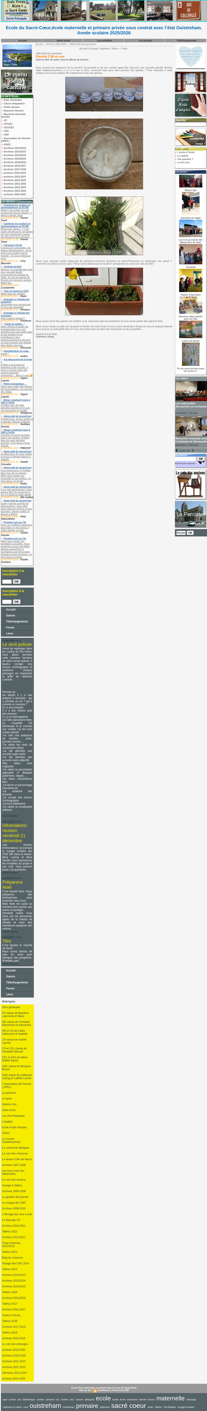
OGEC (6, 144)
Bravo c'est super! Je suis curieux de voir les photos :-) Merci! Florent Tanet (16, 213)
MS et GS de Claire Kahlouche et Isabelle (15, 1032)
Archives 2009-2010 (14, 1208)
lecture (151, 1399)
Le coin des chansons (15, 1153)
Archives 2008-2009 (14, 1191)
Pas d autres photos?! (13, 318)
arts (19, 1399)
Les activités (103, 40)
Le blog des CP (11, 1220)
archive (12, 1399)
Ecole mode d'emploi (14, 1127)
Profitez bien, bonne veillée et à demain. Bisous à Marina (17, 420)
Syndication (104, 1390)
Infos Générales (11, 100)
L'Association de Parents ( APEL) (16, 1085)
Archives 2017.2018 (13, 169)
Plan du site (85, 1390)
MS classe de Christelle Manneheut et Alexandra (16, 1023)
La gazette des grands (15, 1197)
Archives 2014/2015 (13, 158)
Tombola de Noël (12, 266)
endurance (132, 1399)
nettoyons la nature (12, 1407)
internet (143, 1399)
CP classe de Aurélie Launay (14, 1041)
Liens (7, 633)
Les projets (144, 40)
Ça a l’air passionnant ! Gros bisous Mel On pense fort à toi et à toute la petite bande (16, 492)
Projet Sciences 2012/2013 (11, 1244)
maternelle (170, 1398)
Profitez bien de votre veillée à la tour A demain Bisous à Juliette (16, 457)
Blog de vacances (12, 1257)
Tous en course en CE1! (16, 291)
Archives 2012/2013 (13, 151)
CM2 (5, 134)
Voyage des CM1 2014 (15, 1263)
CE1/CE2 (7, 127)
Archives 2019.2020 (13, 180)
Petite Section (10, 107)
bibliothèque (29, 1399)
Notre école (62, 40)
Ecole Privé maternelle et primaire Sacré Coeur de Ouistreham (103, 1388)
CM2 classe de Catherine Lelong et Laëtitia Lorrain (17, 1077)
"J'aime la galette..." (14, 324)
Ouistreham (69, 1407)
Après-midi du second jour (18, 416)
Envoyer (93, 48)
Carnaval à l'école (13, 245)
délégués (89, 1399)
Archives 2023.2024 (13, 190)
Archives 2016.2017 (13, 165)
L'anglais (7, 1121)
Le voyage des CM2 (14, 1202)
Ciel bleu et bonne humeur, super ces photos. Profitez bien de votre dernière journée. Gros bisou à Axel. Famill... (16, 440)
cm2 (72, 1399)
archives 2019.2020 (13, 176)
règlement (105, 1407)
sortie (150, 1407)
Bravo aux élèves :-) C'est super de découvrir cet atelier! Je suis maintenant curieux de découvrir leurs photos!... (17, 233)
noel (25, 1407)
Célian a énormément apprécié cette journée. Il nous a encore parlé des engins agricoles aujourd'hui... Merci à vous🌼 (17, 370)
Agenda (180, 120)
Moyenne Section (12, 110)
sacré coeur (128, 1405)
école (115, 1399)
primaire (87, 1405)
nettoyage (191, 1399)
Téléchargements (185, 40)
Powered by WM (120, 1390)
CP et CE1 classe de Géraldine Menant (14, 1050)
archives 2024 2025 (13, 194)
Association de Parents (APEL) (16, 139)
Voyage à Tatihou (12, 1185)
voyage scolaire (186, 1407)
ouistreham (45, 1405)
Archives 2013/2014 (13, 155)
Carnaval (190, 267)
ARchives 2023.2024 (14, 1372)
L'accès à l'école (185, 152)
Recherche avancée (185, 463)
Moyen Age (191, 190)
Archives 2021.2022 (13, 183)
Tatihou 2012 (9, 1231)
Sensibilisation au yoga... (17, 351)
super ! (5, 353)
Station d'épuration (191, 295)
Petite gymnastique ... (15, 384)
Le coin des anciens (14, 1179)
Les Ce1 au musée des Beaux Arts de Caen (191, 241)
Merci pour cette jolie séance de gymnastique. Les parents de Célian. (17, 389)
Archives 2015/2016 (13, 162)
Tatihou (158, 1407)
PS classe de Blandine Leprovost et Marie (15, 1014)
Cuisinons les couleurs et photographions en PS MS (16, 206)
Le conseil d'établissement (11, 1140)
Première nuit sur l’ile (15, 522)
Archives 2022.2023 (13, 187)
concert (79, 1399)
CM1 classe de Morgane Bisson (16, 1068)
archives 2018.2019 (13, 173)
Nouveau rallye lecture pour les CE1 (191, 317)
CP (4, 120)
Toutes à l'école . (12, 1315)
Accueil (21, 40)
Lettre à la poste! (190, 341)
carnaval (50, 1399)
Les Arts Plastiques (13, 1115)
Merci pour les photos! (13, 293)
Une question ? (184, 159)
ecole (103, 1398)
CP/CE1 (7, 124)
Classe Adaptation (13, 103)
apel (5, 1399)
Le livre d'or (182, 162)
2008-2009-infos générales (83, 44)
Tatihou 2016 (9, 1292)
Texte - (125, 48)
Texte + (116, 48)
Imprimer (105, 48)
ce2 (57, 1399)
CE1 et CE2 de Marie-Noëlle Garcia (15, 1059)
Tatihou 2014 (9, 1269)
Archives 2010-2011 (14, 1225)
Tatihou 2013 (9, 1251)
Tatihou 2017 (9, 1303)
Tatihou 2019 (9, 1332)
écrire (123, 1399)
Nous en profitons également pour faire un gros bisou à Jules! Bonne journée (17, 528)
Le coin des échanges (15, 1344)
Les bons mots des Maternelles (13, 1172)
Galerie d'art (9, 1104)
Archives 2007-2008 (14, 1165)
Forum (8, 627)
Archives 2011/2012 (13, 148)
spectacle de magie (191, 218)
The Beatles (170, 1407)
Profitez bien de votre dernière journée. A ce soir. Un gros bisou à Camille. (15, 408)
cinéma (64, 1399)
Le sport (7, 1098)
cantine (40, 1399)
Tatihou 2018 (9, 1321)
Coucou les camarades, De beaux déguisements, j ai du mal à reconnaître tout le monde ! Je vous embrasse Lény (16, 253)
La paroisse (9, 1092)
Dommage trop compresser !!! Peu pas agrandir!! (16, 305)
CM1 (5, 131)
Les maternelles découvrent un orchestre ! (191, 406)
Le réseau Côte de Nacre (17, 1159)
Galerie (8, 615)
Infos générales (11, 1007)
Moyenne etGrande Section (13, 115)
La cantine (181, 156)
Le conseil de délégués (15, 1147)
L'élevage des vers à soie (17, 1214)
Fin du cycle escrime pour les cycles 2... (190, 369)
